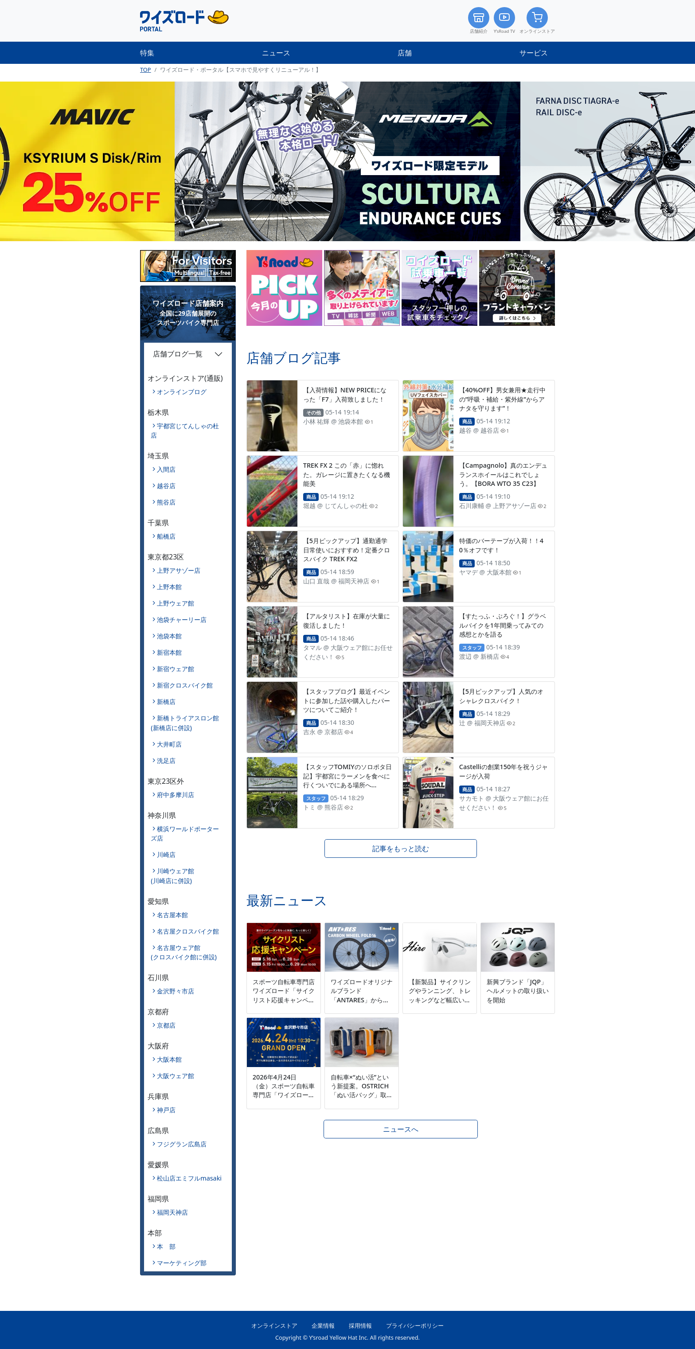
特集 (147, 53)
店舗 (405, 53)
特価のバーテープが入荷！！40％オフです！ (501, 545)
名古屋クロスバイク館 (188, 931)
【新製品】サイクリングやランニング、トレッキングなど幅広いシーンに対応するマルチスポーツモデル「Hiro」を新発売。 (440, 1004)
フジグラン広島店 (182, 1144)
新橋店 (166, 701)
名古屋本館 (172, 915)
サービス (533, 53)
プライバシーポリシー (415, 1325)
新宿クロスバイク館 (185, 685)
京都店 (166, 1025)
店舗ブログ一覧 (178, 354)
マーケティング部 (182, 1263)
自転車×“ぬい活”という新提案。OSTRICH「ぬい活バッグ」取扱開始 (362, 1090)
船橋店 (166, 536)
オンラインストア (537, 20)
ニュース (276, 53)
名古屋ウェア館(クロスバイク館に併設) (184, 952)
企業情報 (323, 1325)
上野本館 (169, 587)
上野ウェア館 (175, 603)
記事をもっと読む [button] (400, 848)
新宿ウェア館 (175, 669)
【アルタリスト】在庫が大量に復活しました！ (346, 620)
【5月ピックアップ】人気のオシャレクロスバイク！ (501, 695)
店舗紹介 (478, 20)
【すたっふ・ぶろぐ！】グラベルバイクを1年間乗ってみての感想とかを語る (502, 625)
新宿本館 (169, 652)
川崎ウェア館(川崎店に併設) (172, 876)
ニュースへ (400, 1129)
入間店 (166, 469)
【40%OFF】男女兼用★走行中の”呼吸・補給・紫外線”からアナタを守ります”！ (502, 399)
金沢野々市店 (175, 991)
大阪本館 (169, 1059)
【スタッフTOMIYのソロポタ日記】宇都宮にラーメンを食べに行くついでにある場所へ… (347, 775)
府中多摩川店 (175, 794)
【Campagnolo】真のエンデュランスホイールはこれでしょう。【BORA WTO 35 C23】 (503, 474)
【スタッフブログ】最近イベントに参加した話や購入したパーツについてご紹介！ (346, 700)
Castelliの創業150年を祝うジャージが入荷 (503, 771)
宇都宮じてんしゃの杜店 (185, 431)
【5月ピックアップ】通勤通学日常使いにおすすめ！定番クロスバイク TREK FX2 (346, 549)
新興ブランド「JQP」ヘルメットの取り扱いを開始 (518, 991)
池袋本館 (169, 636)
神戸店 (166, 1110)
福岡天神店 (172, 1212)
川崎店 (166, 854)
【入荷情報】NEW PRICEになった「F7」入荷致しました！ (345, 394)
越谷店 (166, 485)
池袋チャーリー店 (182, 619)
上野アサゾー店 (178, 570)
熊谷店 (166, 502)
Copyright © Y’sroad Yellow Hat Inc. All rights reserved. (347, 1337)
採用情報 (360, 1325)
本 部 (166, 1246)
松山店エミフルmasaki (189, 1178)
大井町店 (169, 744)
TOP (145, 70)
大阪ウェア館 (175, 1075)
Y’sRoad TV (504, 20)
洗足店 (166, 760)
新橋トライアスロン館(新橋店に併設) (185, 723)
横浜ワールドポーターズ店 (185, 834)
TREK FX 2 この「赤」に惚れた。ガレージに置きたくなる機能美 (346, 474)
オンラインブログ (182, 391)
